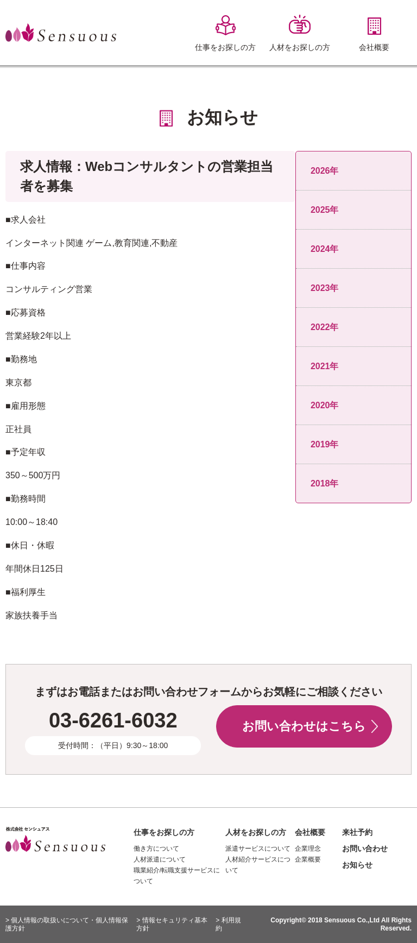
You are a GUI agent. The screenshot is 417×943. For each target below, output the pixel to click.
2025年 (325, 209)
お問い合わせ (365, 848)
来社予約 (357, 832)
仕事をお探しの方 (164, 832)
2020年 (325, 405)
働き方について (156, 848)
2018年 (325, 483)
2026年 (325, 170)
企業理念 (308, 848)
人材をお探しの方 (255, 832)
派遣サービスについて (257, 848)
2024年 (325, 249)
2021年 (325, 366)
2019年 (325, 444)
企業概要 (308, 859)
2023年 (325, 288)
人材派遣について (160, 859)
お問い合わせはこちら (304, 726)
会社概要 (310, 832)
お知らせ (357, 864)
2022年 (325, 327)
